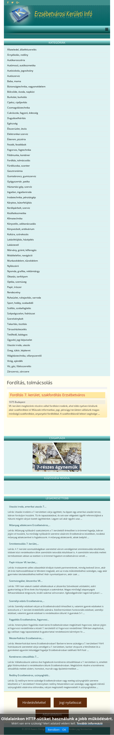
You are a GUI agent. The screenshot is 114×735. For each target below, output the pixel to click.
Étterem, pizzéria (16, 139)
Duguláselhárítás (16, 118)
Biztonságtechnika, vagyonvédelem (26, 86)
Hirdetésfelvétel (34, 702)
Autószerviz (13, 76)
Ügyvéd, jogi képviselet (19, 340)
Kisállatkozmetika (16, 213)
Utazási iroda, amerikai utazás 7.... (27, 506)
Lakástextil (13, 244)
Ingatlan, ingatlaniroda (19, 192)
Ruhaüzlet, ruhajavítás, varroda (24, 297)
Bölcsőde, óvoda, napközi (21, 91)
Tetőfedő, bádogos (17, 334)
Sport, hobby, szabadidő (20, 303)
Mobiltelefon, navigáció (19, 255)
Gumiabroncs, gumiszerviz (21, 176)
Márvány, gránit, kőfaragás (22, 250)
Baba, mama (14, 81)
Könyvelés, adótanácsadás (21, 223)
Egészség (12, 123)
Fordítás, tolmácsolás (18, 160)
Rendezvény (13, 292)
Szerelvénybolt (15, 318)
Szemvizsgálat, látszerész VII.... (26, 581)
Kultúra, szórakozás (17, 234)
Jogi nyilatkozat (70, 702)
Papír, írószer (14, 287)
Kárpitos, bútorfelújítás (19, 202)
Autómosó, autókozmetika (21, 65)
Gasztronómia (15, 171)
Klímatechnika (14, 218)
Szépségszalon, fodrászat (21, 313)
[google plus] (17, 2)
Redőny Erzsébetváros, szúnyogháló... (29, 675)
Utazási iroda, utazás (18, 345)
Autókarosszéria (16, 60)
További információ (90, 723)
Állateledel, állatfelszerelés (22, 49)
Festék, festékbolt (16, 144)
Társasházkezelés (17, 329)
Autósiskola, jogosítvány (20, 70)
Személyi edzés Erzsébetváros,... (27, 601)
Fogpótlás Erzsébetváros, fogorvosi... (29, 619)
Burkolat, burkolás (17, 97)
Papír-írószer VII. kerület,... (23, 562)
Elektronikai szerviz (17, 134)
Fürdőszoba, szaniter (18, 165)
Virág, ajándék (15, 361)
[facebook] (8, 2)
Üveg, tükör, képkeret (18, 350)
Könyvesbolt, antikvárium (20, 229)
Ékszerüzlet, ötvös (17, 128)
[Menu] (105, 30)
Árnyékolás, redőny (17, 54)
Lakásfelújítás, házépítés (20, 239)
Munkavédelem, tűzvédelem (22, 260)
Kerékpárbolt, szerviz (18, 208)
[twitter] (12, 2)
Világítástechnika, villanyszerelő (24, 355)
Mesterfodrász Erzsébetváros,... (26, 638)
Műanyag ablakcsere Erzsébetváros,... (29, 525)
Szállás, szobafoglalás (19, 308)
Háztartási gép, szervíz (19, 186)
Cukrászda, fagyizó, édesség (22, 113)
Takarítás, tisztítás (17, 324)
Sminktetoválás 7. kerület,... (24, 543)
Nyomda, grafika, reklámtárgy (23, 271)
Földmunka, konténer (18, 155)
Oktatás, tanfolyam (17, 276)
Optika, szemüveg (17, 281)
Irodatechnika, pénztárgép (21, 197)
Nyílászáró (13, 266)
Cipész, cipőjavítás (17, 102)
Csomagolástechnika (18, 107)
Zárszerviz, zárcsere (18, 371)
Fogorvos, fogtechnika (19, 149)
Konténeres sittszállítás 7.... (24, 656)
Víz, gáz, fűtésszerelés (19, 366)
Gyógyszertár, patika (18, 181)
